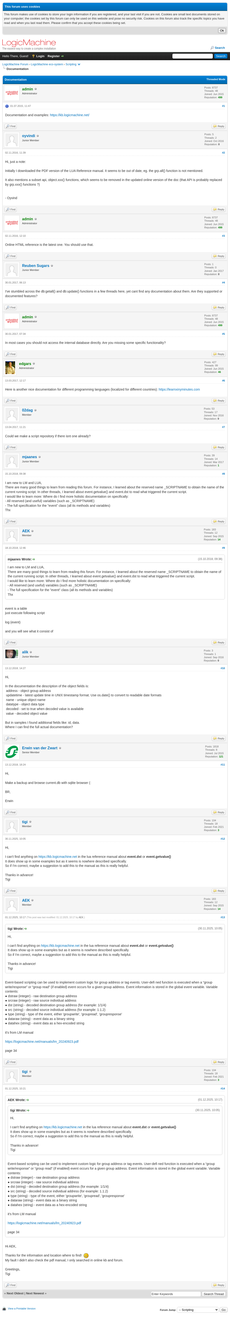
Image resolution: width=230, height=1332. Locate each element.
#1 (223, 106)
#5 (223, 333)
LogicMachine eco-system (47, 64)
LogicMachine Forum (15, 64)
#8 (223, 473)
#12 (223, 838)
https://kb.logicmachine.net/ (69, 115)
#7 (223, 427)
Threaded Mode (216, 79)
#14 (223, 1088)
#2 (223, 152)
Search (220, 47)
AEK (26, 531)
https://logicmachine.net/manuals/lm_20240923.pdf (42, 1041)
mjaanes (29, 457)
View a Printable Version (22, 1308)
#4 (223, 282)
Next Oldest (15, 1293)
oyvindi (28, 136)
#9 (223, 547)
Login (40, 56)
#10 (223, 668)
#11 (223, 764)
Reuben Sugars (35, 266)
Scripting (71, 64)
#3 (223, 235)
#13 (223, 917)
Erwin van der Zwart (39, 748)
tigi (25, 822)
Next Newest (35, 1293)
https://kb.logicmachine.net (58, 856)
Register (54, 56)
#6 (223, 380)
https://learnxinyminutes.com (179, 389)
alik (25, 652)
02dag (27, 410)
